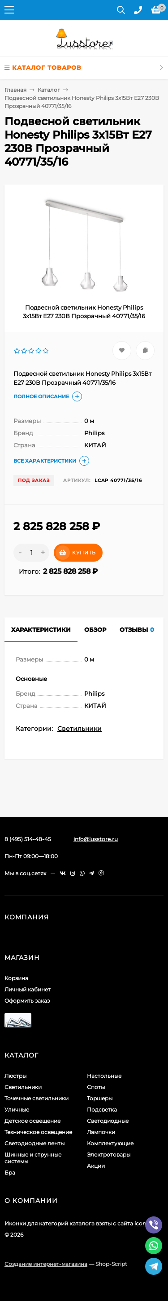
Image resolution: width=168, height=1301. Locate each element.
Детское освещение (32, 1120)
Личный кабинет (27, 989)
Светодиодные (108, 1120)
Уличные (16, 1109)
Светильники (79, 729)
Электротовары (108, 1154)
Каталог (49, 89)
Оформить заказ (27, 1000)
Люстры (15, 1075)
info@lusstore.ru (95, 839)
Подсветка (102, 1109)
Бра (9, 1172)
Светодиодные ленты (34, 1143)
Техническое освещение (38, 1132)
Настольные (104, 1075)
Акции (96, 1165)
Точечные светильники (36, 1098)
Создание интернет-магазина (45, 1263)
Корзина (16, 978)
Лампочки (101, 1132)
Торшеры (99, 1098)
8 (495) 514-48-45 (27, 839)
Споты (96, 1087)
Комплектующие (110, 1143)
